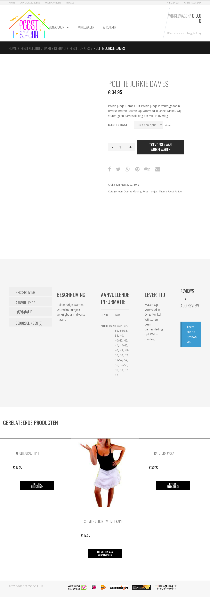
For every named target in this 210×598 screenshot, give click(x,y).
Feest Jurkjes (80, 46)
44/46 (155, 343)
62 (158, 367)
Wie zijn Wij (173, 2)
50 (153, 353)
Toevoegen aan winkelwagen (160, 145)
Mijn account (58, 24)
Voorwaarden (53, 2)
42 (157, 338)
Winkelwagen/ (184, 17)
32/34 (150, 323)
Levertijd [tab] (23, 307)
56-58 (155, 363)
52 (158, 353)
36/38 (155, 328)
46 (148, 348)
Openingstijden (192, 2)
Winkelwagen (86, 24)
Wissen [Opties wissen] (168, 122)
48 (153, 348)
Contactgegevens (30, 2)
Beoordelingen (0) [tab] (29, 317)
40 (153, 333)
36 (148, 328)
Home (12, 2)
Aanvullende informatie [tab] (34, 298)
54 (157, 358)
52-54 (150, 358)
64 (148, 372)
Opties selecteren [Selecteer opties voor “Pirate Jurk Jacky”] (172, 483)
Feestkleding (30, 46)
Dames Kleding (55, 46)
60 (153, 367)
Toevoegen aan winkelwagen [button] (105, 550)
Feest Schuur (34, 584)
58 (148, 367)
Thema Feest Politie (170, 189)
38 (148, 333)
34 (157, 323)
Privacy (70, 2)
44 (148, 343)
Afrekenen (109, 24)
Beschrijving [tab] (25, 289)
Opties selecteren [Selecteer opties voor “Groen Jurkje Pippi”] (37, 483)
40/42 (150, 338)
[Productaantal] (121, 144)
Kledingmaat (118, 122)
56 (148, 363)
